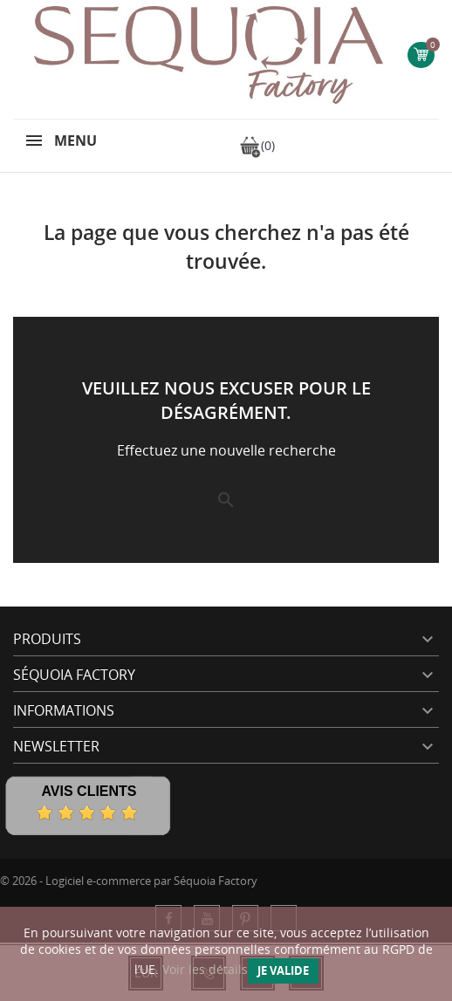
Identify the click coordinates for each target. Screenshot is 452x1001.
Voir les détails (205, 969)
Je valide (283, 970)
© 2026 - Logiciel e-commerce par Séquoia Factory (128, 880)
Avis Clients (88, 791)
